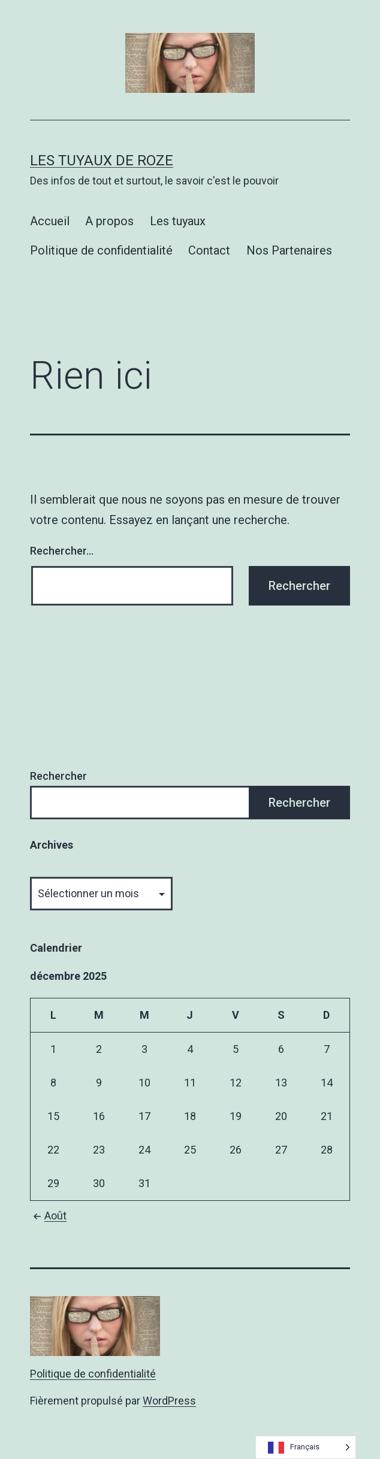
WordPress (169, 1400)
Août (48, 1215)
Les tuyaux (178, 221)
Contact (209, 250)
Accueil (50, 221)
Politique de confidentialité (101, 250)
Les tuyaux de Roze (101, 160)
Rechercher (58, 776)
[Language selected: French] (305, 1447)
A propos (109, 221)
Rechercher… (62, 550)
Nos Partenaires (289, 250)
